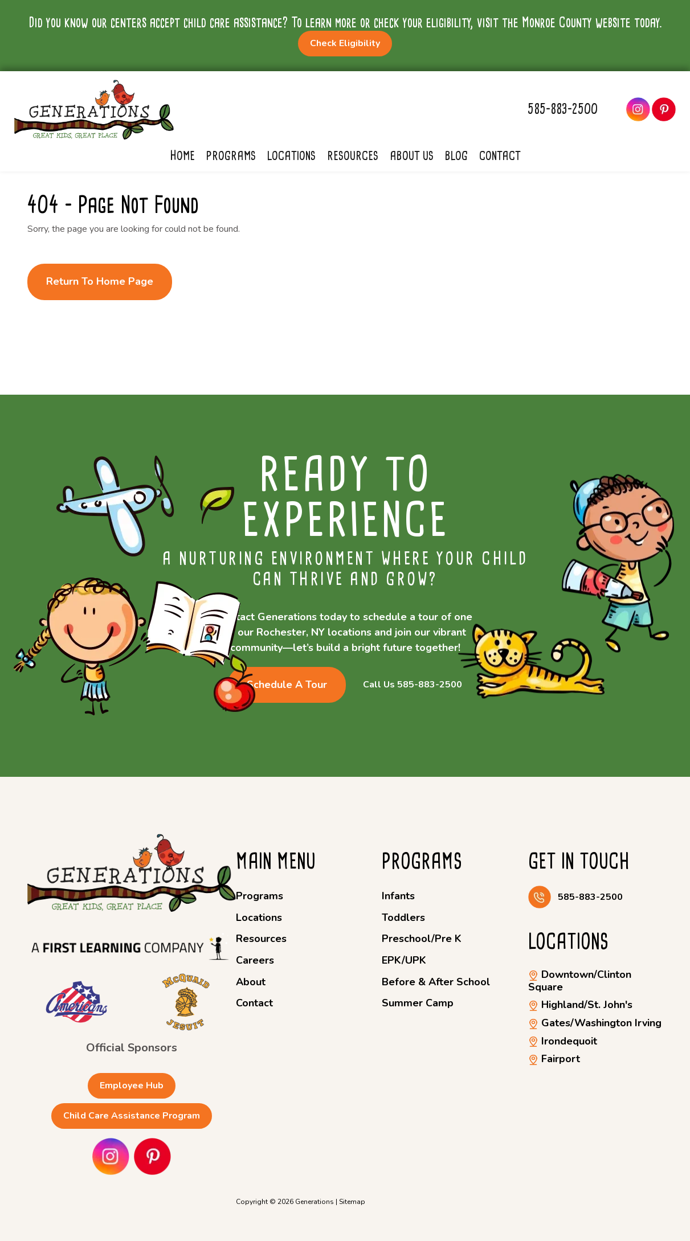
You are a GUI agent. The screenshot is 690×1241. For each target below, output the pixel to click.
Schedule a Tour (287, 684)
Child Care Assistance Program (131, 1115)
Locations (291, 155)
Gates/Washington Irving (595, 1023)
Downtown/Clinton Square (579, 981)
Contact (500, 155)
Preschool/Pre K (422, 938)
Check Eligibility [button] (345, 43)
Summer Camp (418, 1003)
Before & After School (436, 982)
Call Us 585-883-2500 (412, 684)
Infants (398, 896)
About (251, 982)
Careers (255, 960)
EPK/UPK (404, 960)
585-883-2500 (563, 109)
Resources (352, 155)
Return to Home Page (99, 281)
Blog (456, 155)
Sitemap (352, 1201)
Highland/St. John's (580, 1004)
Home (182, 155)
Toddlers (403, 917)
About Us (412, 155)
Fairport (554, 1059)
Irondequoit (562, 1041)
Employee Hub (132, 1085)
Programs (231, 155)
